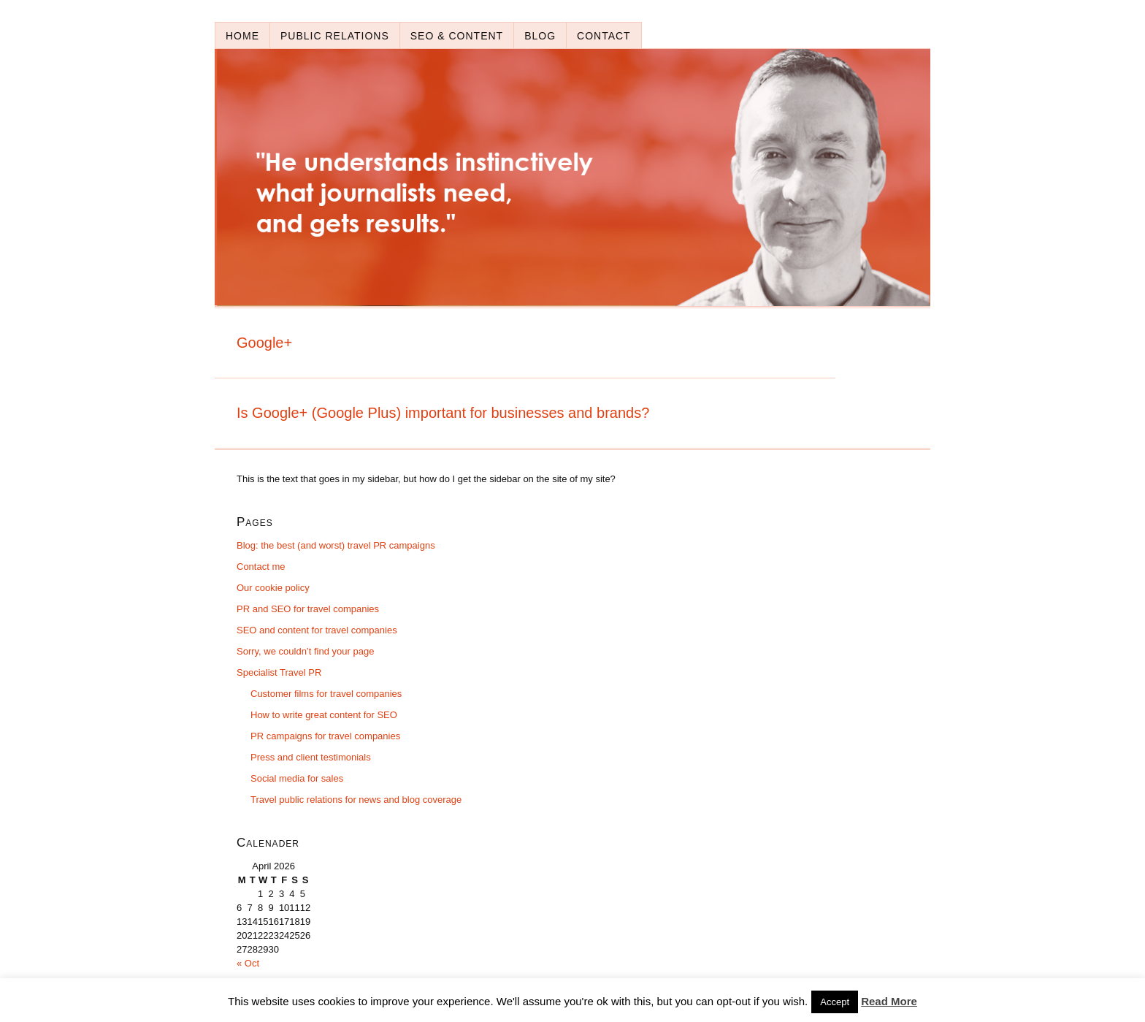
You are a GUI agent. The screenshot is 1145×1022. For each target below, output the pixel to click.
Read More (889, 1001)
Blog (540, 36)
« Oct (248, 963)
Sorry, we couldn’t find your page (305, 651)
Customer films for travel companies (326, 693)
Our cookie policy (273, 587)
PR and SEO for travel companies (308, 608)
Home (242, 36)
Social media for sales (296, 778)
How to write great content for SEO (323, 714)
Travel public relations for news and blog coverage (356, 799)
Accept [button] (834, 1001)
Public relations (334, 36)
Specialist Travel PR (279, 672)
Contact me (261, 566)
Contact (604, 36)
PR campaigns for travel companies (325, 736)
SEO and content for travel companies (317, 630)
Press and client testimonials (310, 757)
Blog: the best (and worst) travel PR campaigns (336, 545)
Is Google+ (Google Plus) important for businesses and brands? (443, 413)
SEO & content (456, 36)
